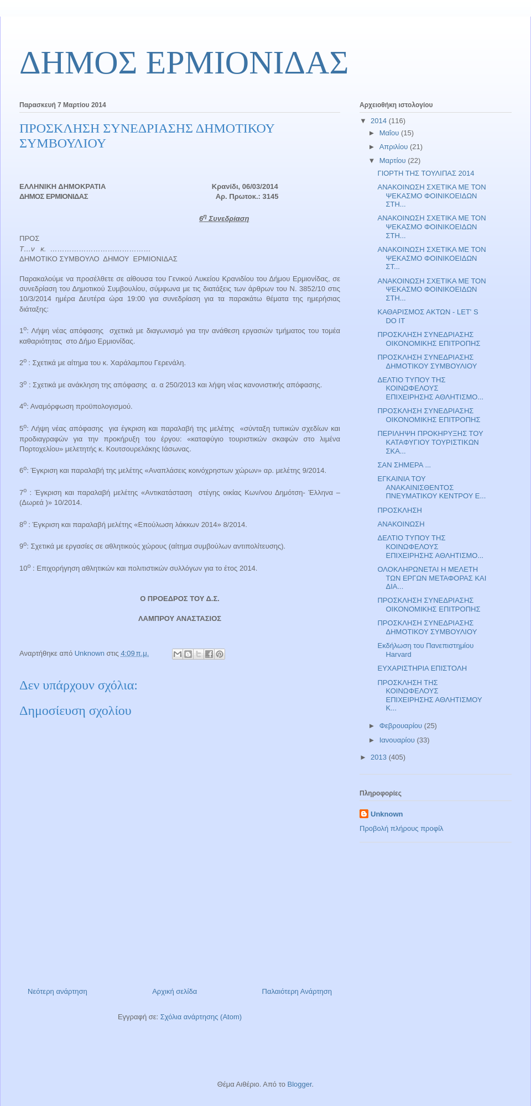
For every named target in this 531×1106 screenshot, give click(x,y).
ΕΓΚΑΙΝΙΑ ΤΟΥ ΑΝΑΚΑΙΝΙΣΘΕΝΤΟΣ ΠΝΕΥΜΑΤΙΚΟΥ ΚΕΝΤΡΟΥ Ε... (431, 487)
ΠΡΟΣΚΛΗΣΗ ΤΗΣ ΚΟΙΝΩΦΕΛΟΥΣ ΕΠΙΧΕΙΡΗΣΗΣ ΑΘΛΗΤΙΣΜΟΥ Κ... (429, 695)
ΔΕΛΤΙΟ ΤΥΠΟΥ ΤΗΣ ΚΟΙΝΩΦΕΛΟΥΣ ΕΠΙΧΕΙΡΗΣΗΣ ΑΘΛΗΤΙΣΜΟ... (430, 388)
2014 (380, 121)
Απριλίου (394, 147)
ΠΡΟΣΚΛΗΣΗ (399, 510)
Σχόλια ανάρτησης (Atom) (201, 1017)
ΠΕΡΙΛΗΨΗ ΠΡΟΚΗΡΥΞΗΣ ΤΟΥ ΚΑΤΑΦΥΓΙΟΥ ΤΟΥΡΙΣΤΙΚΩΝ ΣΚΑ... (430, 442)
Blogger (299, 1084)
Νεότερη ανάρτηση (57, 991)
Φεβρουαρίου (401, 725)
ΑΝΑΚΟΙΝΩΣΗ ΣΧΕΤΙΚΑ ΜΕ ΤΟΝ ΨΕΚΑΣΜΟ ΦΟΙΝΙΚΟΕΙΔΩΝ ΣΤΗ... (431, 195)
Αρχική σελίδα (174, 991)
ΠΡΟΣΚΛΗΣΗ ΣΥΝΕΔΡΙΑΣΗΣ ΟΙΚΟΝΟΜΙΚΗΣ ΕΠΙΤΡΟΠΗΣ (428, 338)
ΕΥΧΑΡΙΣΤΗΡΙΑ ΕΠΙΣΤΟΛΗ (422, 668)
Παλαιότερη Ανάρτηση (297, 991)
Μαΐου (390, 133)
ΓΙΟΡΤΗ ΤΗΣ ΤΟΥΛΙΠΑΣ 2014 (425, 173)
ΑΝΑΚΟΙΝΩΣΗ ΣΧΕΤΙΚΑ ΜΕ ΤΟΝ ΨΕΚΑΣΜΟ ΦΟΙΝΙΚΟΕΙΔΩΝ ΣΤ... (431, 258)
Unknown (387, 814)
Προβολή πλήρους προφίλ (402, 828)
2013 (380, 757)
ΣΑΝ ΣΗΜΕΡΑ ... (404, 465)
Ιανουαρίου (398, 740)
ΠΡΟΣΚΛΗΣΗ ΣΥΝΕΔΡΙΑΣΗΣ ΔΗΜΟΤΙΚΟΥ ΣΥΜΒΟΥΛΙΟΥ (427, 361)
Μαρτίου (393, 160)
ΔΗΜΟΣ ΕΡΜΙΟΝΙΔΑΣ (183, 62)
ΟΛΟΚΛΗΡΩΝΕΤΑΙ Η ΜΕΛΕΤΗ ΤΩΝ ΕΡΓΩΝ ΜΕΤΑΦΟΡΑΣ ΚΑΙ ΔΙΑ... (431, 578)
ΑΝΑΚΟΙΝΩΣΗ (400, 524)
